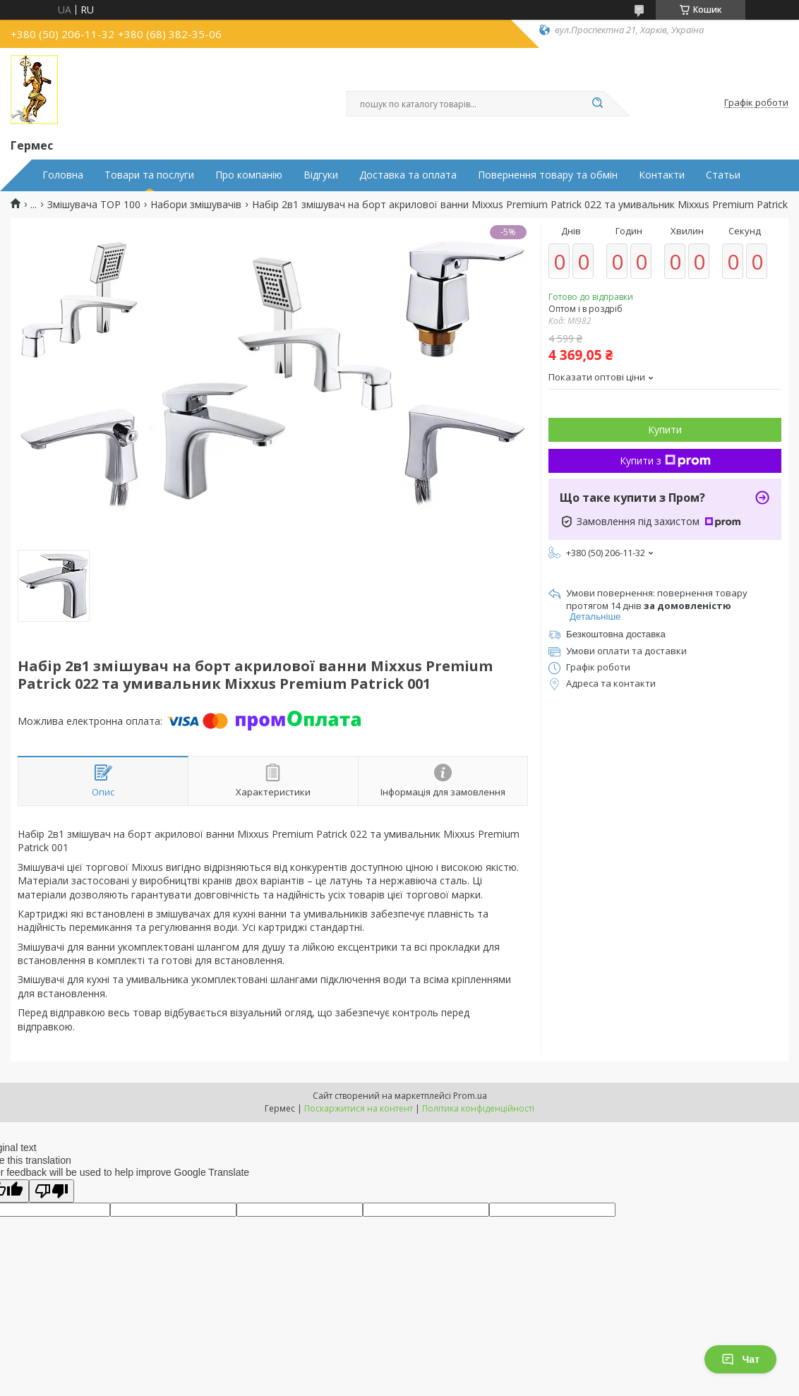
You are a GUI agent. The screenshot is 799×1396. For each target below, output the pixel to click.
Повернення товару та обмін (548, 175)
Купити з (665, 460)
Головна (62, 175)
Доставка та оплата (408, 175)
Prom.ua (470, 1096)
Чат (740, 1359)
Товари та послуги (149, 175)
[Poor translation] (51, 1191)
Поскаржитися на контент (358, 1108)
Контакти (662, 175)
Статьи (723, 175)
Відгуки (321, 175)
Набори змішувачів (195, 204)
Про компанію (248, 175)
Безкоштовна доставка (616, 634)
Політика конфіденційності (478, 1108)
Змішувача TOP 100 (93, 204)
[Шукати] (597, 103)
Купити (665, 429)
